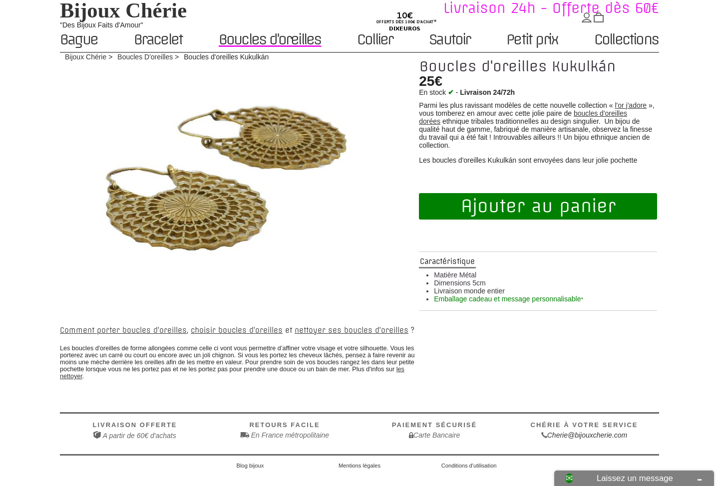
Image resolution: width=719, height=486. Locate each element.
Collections (626, 40)
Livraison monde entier (469, 291)
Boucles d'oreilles (270, 39)
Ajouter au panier (538, 206)
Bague (78, 40)
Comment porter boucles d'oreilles (123, 330)
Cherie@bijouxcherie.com (587, 435)
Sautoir (449, 40)
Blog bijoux (250, 466)
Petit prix (532, 40)
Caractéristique (447, 261)
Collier (374, 40)
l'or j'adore (631, 105)
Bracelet (158, 40)
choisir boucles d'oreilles (237, 330)
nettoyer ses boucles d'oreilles (351, 330)
